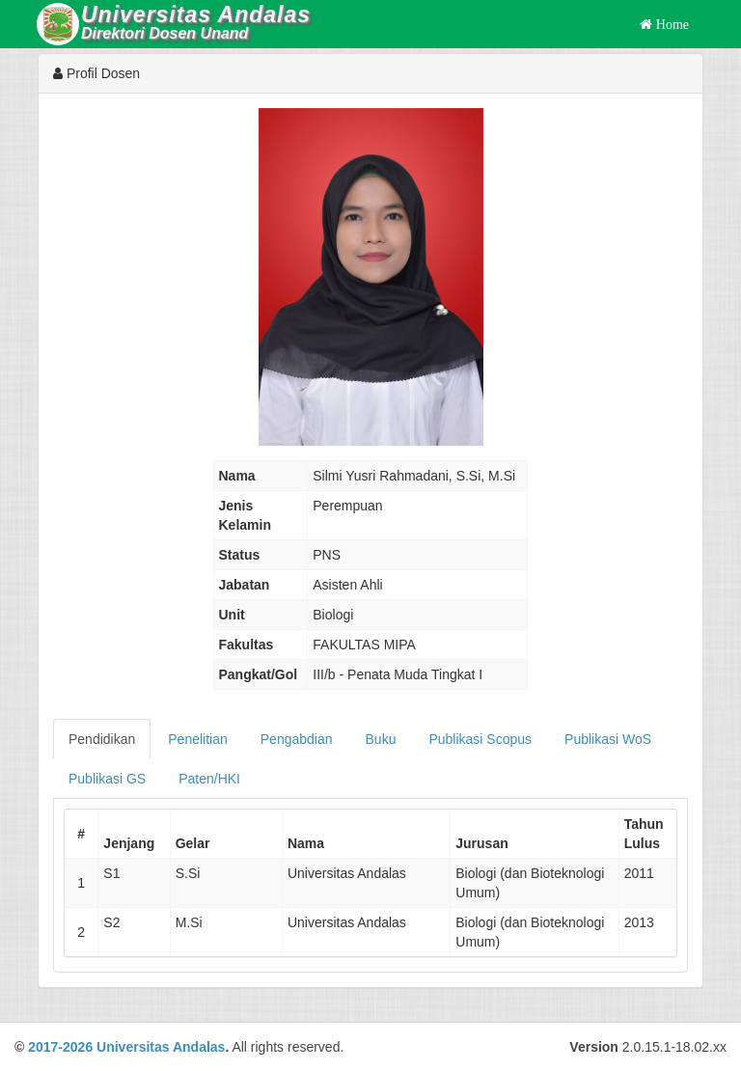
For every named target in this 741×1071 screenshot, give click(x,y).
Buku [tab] (381, 739)
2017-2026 (60, 1047)
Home (670, 24)
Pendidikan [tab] (102, 739)
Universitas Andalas (160, 1047)
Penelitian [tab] (198, 739)
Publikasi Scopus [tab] (480, 739)
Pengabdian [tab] (297, 739)
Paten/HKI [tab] (209, 778)
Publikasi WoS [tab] (607, 739)
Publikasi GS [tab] (107, 778)
